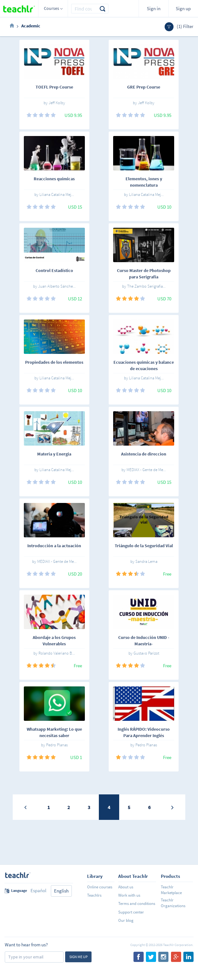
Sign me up (78, 956)
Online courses (99, 887)
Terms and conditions (136, 903)
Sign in (153, 8)
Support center (131, 912)
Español (38, 890)
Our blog (125, 920)
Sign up (183, 8)
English (61, 891)
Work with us (129, 895)
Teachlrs (94, 895)
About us (125, 887)
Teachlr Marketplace (171, 889)
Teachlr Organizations (173, 902)
